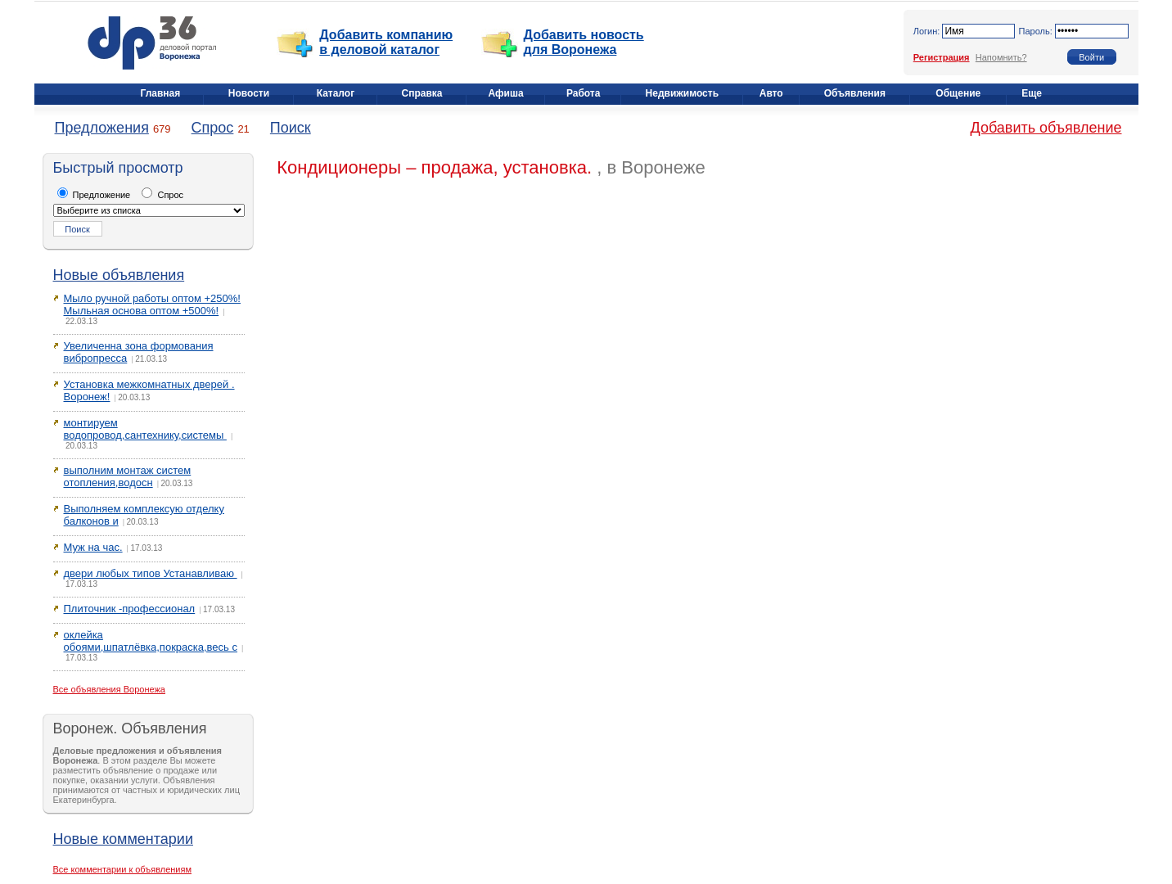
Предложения (102, 128)
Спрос (213, 128)
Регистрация (941, 57)
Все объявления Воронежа (109, 689)
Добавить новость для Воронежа (584, 42)
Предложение (94, 195)
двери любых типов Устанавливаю (150, 573)
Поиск (290, 128)
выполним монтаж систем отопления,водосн (128, 476)
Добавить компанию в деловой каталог (386, 42)
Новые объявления (119, 275)
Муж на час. (93, 547)
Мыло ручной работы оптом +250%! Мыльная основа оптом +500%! (152, 304)
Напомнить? (1001, 57)
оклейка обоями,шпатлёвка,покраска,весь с (150, 641)
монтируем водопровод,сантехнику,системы (145, 429)
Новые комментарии (123, 839)
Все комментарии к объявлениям (122, 869)
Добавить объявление (1046, 128)
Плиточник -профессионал (130, 608)
